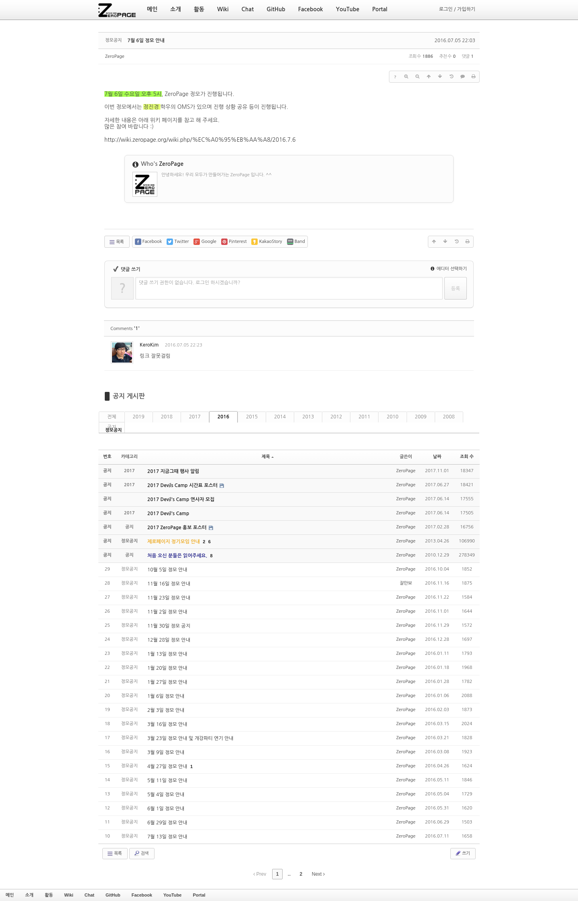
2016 (223, 416)
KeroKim (149, 344)
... (288, 874)
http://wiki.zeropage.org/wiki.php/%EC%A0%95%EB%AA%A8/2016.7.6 (199, 140)
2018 (167, 416)
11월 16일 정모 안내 (168, 583)
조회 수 (467, 457)
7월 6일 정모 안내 (145, 40)
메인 (10, 895)
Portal (199, 895)
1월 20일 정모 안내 (167, 668)
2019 (138, 416)
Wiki (68, 895)
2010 (392, 416)
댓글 (461, 346)
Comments (125, 328)
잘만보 (406, 583)
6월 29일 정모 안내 (167, 822)
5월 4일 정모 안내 (165, 794)
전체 (111, 416)
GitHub (113, 895)
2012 (336, 416)
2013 (308, 416)
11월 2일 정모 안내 (167, 612)
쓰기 (462, 853)
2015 (252, 416)
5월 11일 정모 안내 (167, 780)
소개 (29, 895)
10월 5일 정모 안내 (167, 569)
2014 (280, 416)
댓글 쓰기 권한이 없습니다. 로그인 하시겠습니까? (189, 282)
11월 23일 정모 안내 (168, 597)
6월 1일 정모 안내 (165, 808)
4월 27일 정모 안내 (168, 766)
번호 (107, 457)
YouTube (172, 895)
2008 (449, 416)
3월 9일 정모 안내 (165, 752)
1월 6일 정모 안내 (165, 696)
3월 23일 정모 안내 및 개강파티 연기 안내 (190, 738)
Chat (89, 895)
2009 (421, 416)
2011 (364, 416)
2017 (195, 416)
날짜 (437, 457)
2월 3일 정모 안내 (165, 710)
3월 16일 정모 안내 (167, 724)
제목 (268, 457)
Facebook (142, 895)
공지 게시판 (129, 396)
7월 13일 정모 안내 (167, 836)
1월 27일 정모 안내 (167, 682)
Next (318, 874)
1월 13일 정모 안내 (167, 654)
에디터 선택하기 (449, 269)
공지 (111, 427)
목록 (116, 242)
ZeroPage (114, 56)
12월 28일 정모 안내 (168, 640)
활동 (49, 895)
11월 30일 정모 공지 (168, 626)
